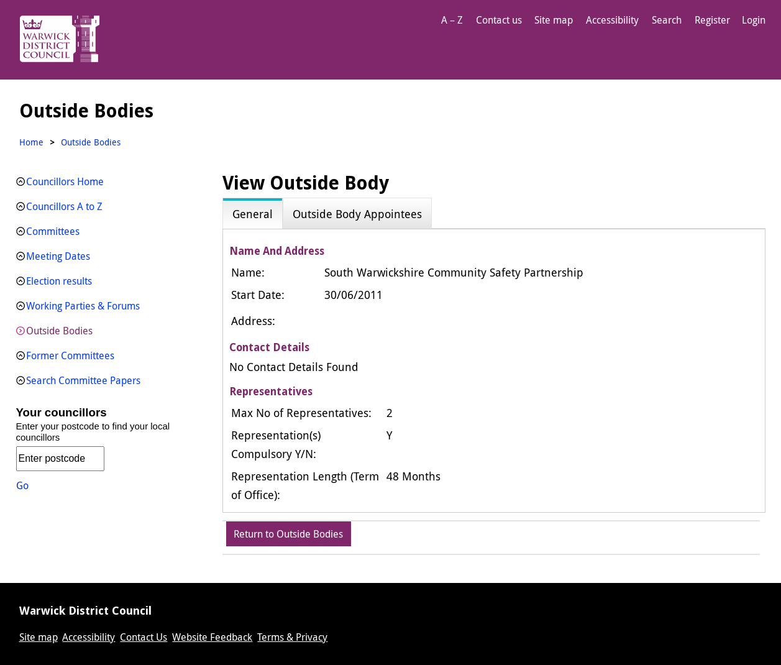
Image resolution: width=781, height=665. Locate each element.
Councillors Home (65, 181)
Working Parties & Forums (83, 306)
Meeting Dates (58, 256)
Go (22, 485)
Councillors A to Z (64, 206)
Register (712, 20)
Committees (53, 231)
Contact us (499, 20)
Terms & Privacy (292, 637)
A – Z (452, 20)
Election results (59, 281)
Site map (553, 20)
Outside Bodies (59, 330)
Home (31, 142)
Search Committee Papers (83, 380)
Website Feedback (212, 637)
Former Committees (70, 355)
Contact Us (143, 637)
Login (753, 20)
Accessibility (612, 20)
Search (667, 20)
